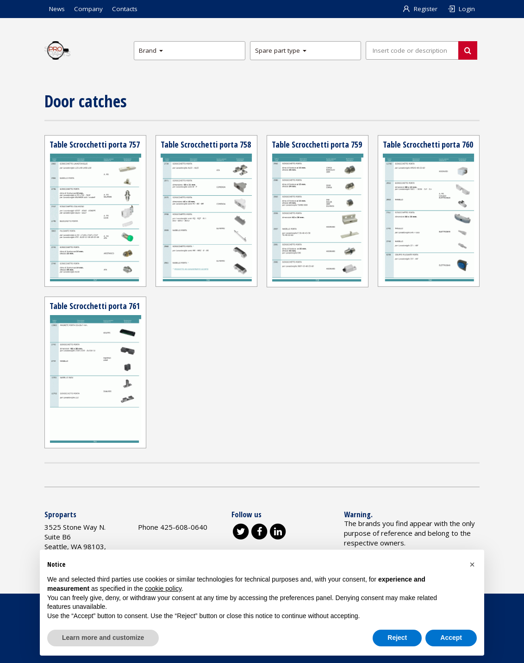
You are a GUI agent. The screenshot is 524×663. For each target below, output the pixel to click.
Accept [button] (451, 637)
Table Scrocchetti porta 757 (95, 144)
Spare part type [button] (280, 50)
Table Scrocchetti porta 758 (206, 144)
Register (420, 9)
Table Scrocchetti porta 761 (95, 305)
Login (461, 9)
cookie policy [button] (163, 588)
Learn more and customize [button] (103, 637)
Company (88, 9)
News (57, 9)
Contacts (124, 9)
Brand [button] (151, 50)
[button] (472, 564)
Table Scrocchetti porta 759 (317, 144)
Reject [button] (397, 637)
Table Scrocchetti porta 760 (428, 144)
